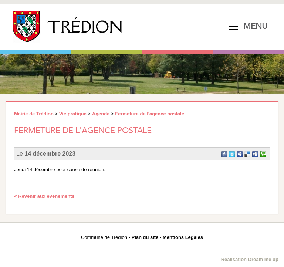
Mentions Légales (183, 237)
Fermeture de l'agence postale (149, 113)
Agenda (101, 113)
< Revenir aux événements (44, 196)
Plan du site (144, 237)
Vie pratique (73, 113)
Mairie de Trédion (34, 113)
